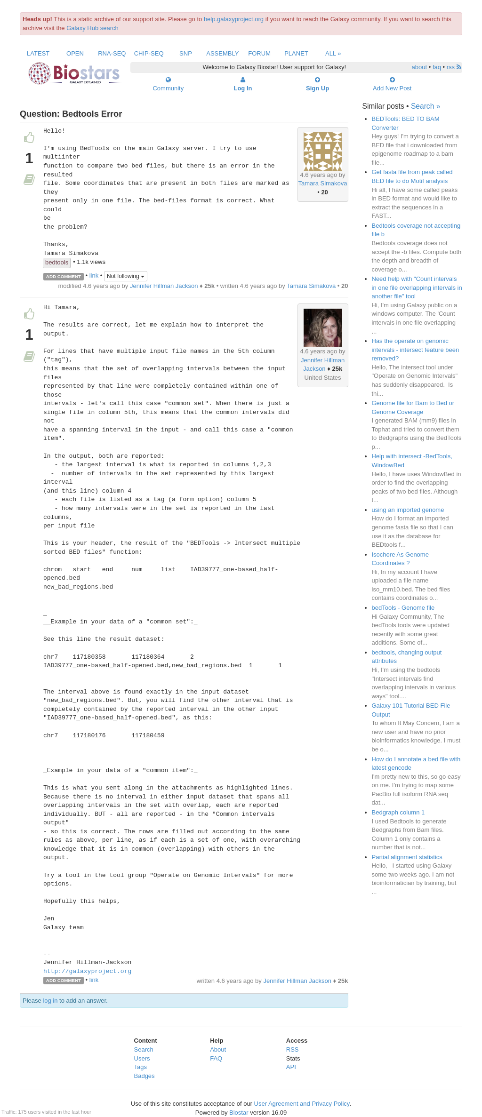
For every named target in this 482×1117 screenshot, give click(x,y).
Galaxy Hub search (92, 28)
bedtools (56, 262)
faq (437, 67)
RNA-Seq (112, 53)
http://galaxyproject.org (87, 971)
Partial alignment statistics (407, 857)
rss (454, 67)
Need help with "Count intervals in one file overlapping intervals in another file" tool (417, 287)
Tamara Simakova (322, 183)
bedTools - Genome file (403, 607)
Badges (144, 1075)
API (291, 1066)
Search (143, 1049)
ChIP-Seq (149, 53)
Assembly (222, 53)
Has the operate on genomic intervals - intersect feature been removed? (415, 349)
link (94, 275)
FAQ (216, 1058)
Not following (126, 276)
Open (75, 53)
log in (50, 1000)
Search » (425, 106)
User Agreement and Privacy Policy (302, 1103)
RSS (292, 1049)
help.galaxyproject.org (234, 19)
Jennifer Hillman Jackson (164, 285)
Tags (140, 1066)
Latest (38, 53)
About (218, 1049)
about (419, 67)
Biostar (238, 1112)
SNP (185, 53)
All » (333, 53)
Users (142, 1058)
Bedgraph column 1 (398, 812)
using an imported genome (408, 509)
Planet (296, 53)
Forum (259, 53)
